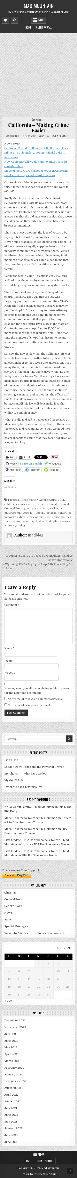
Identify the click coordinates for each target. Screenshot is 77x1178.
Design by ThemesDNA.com (38, 1174)
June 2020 (11, 1141)
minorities (64, 512)
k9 (51, 508)
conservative (27, 504)
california (10, 504)
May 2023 (10, 1047)
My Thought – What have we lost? (26, 773)
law (56, 508)
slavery (65, 521)
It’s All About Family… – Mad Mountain (29, 806)
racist (25, 521)
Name (9, 648)
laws (26, 512)
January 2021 (13, 1128)
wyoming (19, 525)
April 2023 (11, 1054)
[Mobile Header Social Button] (5, 20)
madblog (14, 136)
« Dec (8, 1000)
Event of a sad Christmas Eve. (23, 786)
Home (28, 27)
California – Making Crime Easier (38, 127)
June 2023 (11, 1040)
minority (10, 517)
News (30, 517)
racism (16, 521)
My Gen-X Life (13, 780)
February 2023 (14, 1067)
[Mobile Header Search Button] (14, 20)
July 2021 (10, 1108)
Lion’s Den (11, 760)
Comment (11, 604)
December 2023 (15, 1020)
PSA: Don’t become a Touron (39, 855)
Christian (10, 892)
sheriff (42, 521)
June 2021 (11, 1114)
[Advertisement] (38, 73)
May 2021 (10, 1121)
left (32, 512)
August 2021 (12, 1101)
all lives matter (28, 499)
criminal (51, 504)
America (44, 499)
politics (66, 517)
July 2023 (10, 1034)
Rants (39, 119)
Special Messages (16, 926)
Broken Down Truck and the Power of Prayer (34, 766)
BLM (63, 499)
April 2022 (11, 1094)
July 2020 (11, 1135)
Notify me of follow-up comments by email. (36, 699)
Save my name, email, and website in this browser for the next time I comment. (36, 690)
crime (41, 504)
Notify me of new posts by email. (29, 705)
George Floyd (13, 905)
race (7, 521)
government (40, 508)
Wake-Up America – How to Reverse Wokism (34, 933)
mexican (51, 512)
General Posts (13, 508)
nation (21, 517)
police (56, 517)
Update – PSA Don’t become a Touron (45, 844)
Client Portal (44, 27)
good (27, 508)
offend (39, 517)
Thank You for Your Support (20, 870)
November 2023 (15, 1027)
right (34, 521)
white (8, 525)
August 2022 (12, 1087)
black (54, 499)
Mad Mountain (38, 5)
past (48, 517)
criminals (64, 504)
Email (9, 660)
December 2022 (15, 1081)
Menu (41, 20)
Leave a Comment (60, 136)
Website (9, 672)
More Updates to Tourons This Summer (30, 818)
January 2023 (13, 1074)
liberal (40, 512)
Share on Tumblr (31, 463)
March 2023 (12, 1060)
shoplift (53, 521)
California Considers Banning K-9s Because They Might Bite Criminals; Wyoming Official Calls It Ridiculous (36, 153)
